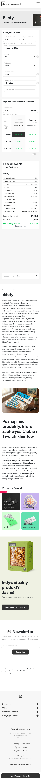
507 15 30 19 (22, 750)
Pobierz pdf (20, 226)
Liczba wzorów (9, 89)
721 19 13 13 (22, 747)
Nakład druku (8, 108)
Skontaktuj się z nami (15, 607)
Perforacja (7, 63)
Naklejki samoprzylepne (30, 506)
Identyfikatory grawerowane (29, 525)
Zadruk (6, 54)
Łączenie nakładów (12, 276)
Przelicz (32, 110)
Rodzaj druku (8, 81)
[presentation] (20, 660)
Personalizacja (9, 72)
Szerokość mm (10, 37)
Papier (6, 45)
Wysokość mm (28, 37)
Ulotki (6, 527)
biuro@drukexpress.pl (22, 744)
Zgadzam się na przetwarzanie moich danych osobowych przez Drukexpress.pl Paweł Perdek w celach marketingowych (21, 671)
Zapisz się (20, 652)
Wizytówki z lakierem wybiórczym (9, 504)
